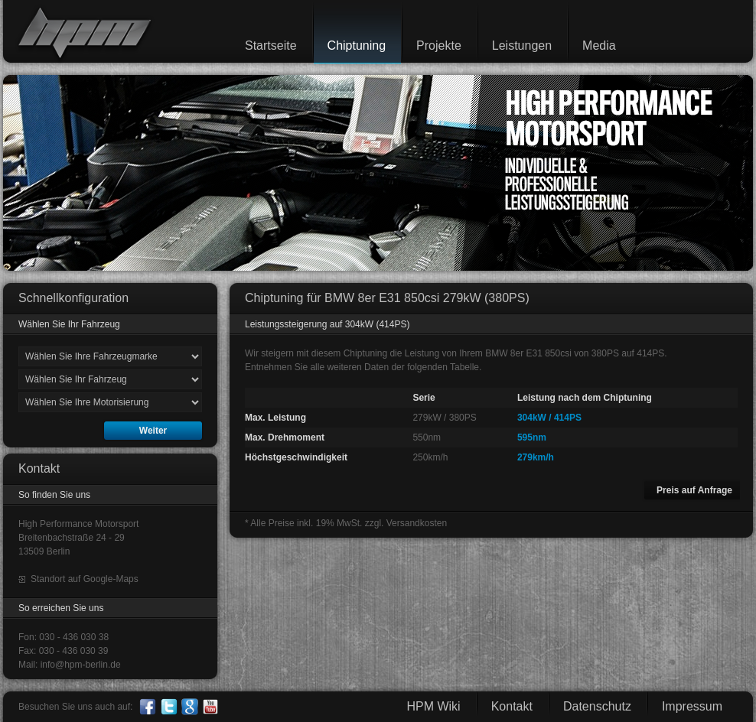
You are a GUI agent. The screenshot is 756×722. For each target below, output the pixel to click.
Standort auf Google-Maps (84, 579)
